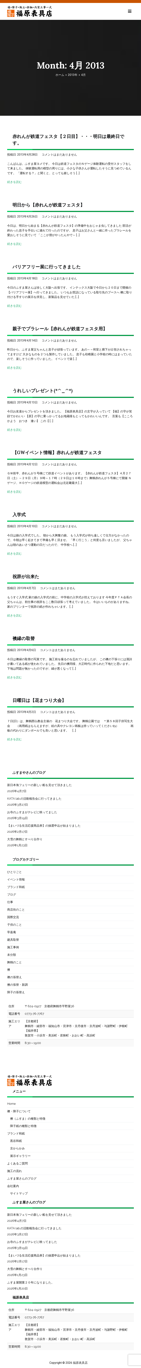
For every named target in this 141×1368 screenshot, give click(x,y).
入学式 (19, 514)
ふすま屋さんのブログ (22, 1178)
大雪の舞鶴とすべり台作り (24, 839)
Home (11, 1103)
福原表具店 (80, 1363)
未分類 (11, 955)
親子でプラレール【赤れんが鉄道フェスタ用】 (59, 329)
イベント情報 (16, 879)
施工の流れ (14, 1171)
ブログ (11, 894)
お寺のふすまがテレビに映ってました (32, 812)
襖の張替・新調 (17, 984)
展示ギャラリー (20, 1156)
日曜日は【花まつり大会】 (39, 700)
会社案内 (13, 1186)
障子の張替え (16, 992)
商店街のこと (16, 909)
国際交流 (13, 917)
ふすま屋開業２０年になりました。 (30, 1282)
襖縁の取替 (23, 638)
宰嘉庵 (11, 932)
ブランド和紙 (16, 887)
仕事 (10, 902)
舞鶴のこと (14, 962)
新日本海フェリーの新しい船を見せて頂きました (39, 785)
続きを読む (14, 182)
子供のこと (14, 924)
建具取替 (13, 939)
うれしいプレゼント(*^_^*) (42, 390)
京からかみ (17, 1148)
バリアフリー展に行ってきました (46, 267)
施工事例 (13, 947)
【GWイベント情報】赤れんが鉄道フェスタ (57, 452)
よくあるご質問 (17, 1163)
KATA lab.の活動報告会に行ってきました (34, 798)
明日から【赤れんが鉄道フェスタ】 (48, 205)
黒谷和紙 (16, 1141)
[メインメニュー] (130, 11)
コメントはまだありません (59, 154)
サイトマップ (19, 1193)
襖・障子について (19, 1111)
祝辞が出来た (25, 576)
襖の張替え (14, 977)
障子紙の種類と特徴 (23, 1126)
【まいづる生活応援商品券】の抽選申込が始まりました (44, 825)
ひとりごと (14, 872)
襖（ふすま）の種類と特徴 (27, 1118)
